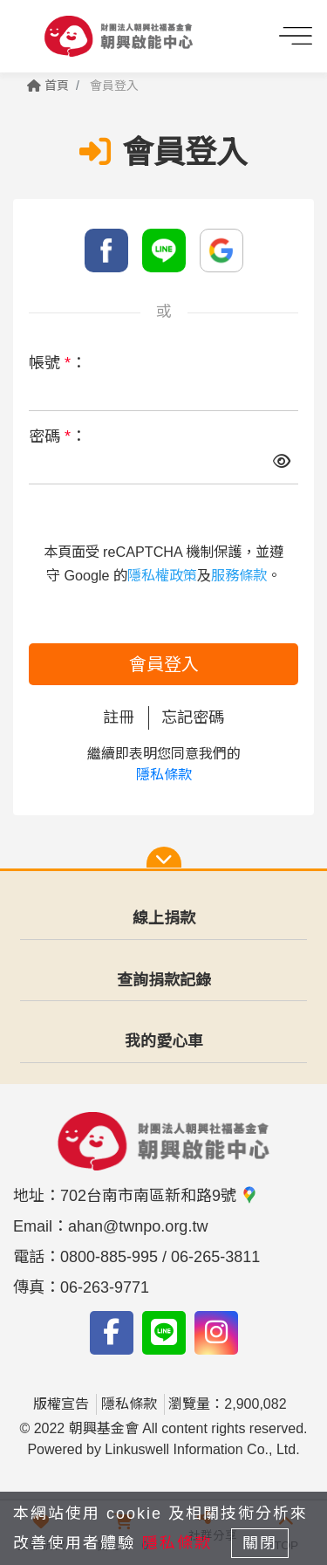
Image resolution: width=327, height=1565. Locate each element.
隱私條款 (164, 774)
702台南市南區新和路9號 (159, 1196)
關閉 (259, 1543)
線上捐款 (164, 918)
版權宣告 (61, 1404)
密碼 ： (57, 436)
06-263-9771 (104, 1287)
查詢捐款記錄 (164, 980)
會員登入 (164, 664)
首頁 (48, 86)
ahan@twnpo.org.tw (138, 1226)
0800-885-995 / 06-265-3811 (160, 1257)
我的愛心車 (164, 1041)
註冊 (118, 717)
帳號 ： (57, 363)
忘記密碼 (192, 717)
